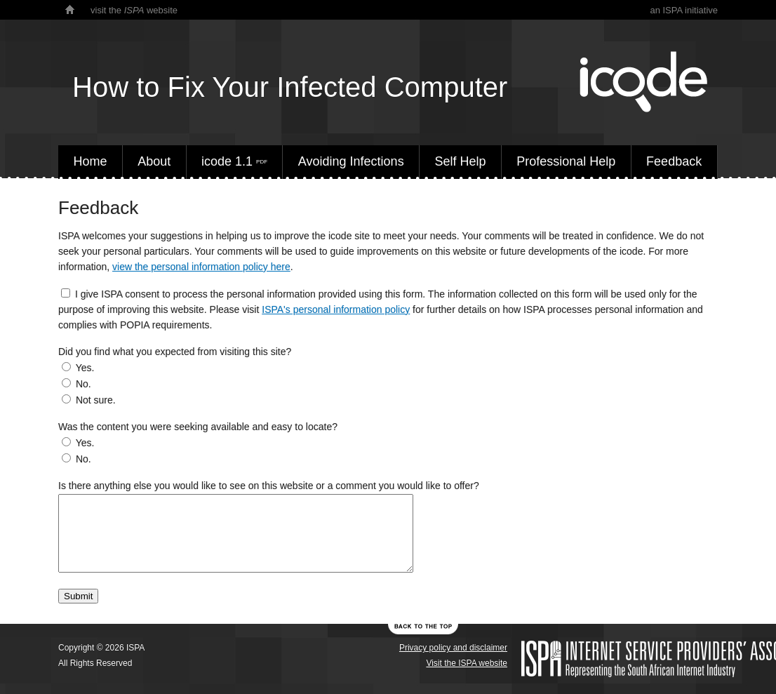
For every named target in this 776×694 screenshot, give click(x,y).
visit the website (134, 10)
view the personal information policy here (201, 266)
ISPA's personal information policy (336, 309)
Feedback (674, 161)
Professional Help (565, 161)
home (69, 10)
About (154, 161)
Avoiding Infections (351, 161)
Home (90, 161)
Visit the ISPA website (466, 663)
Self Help (460, 161)
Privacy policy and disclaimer (453, 648)
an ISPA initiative (684, 10)
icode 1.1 (234, 161)
